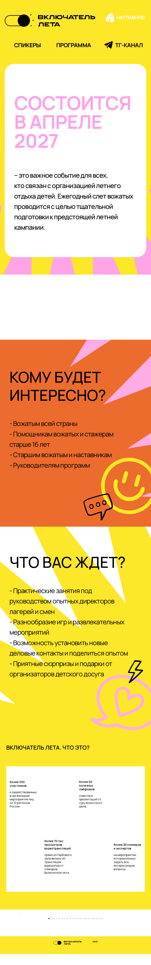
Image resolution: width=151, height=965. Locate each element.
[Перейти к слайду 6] (62, 929)
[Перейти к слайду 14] (83, 929)
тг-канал (129, 45)
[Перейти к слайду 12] (78, 929)
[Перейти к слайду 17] (91, 929)
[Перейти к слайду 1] (49, 929)
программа (73, 45)
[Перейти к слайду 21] (102, 929)
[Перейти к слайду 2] (51, 929)
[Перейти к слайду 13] (80, 929)
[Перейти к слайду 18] (94, 929)
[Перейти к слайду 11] (75, 929)
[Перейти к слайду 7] (64, 929)
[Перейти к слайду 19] (96, 929)
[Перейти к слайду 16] (88, 929)
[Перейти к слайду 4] (57, 929)
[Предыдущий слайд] (18, 895)
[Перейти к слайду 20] (99, 929)
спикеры (27, 45)
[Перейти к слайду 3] (54, 929)
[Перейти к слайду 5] (59, 929)
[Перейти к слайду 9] (70, 929)
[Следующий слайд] (133, 895)
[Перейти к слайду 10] (72, 929)
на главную (130, 17)
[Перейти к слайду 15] (86, 929)
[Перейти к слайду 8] (67, 929)
